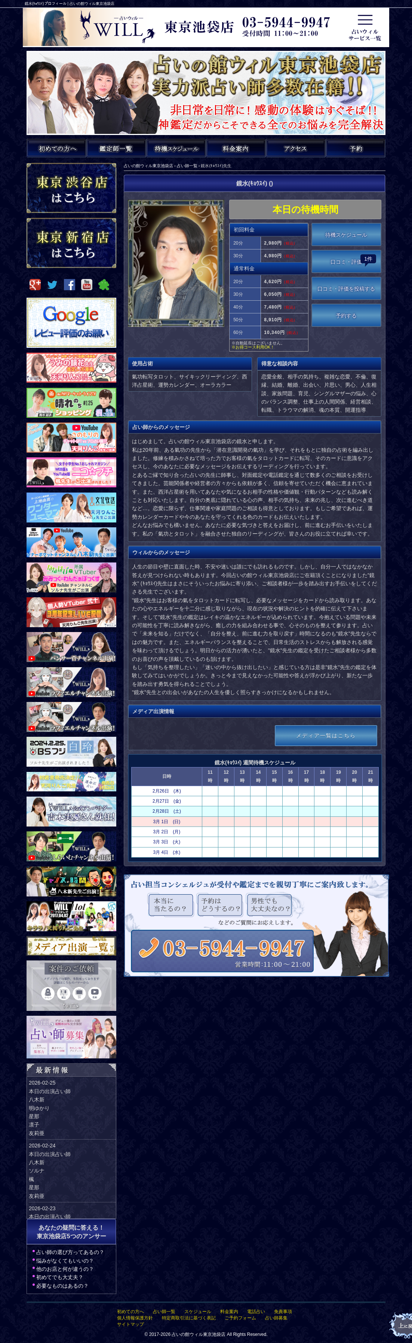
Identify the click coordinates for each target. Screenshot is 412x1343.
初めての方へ (130, 1311)
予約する (346, 316)
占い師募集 (276, 1318)
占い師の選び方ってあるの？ (70, 1252)
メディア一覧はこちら (326, 736)
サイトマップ (130, 1324)
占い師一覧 (164, 1311)
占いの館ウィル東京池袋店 (198, 1334)
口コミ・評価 (353, 259)
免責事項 (283, 1311)
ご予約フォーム (240, 1318)
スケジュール (197, 1311)
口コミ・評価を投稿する (346, 289)
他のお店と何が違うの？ (65, 1269)
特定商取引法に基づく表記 (189, 1318)
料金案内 (229, 1311)
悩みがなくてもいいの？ (65, 1261)
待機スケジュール (346, 235)
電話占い (256, 1311)
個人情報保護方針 (135, 1318)
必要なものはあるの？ (62, 1286)
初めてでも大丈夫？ (59, 1277)
